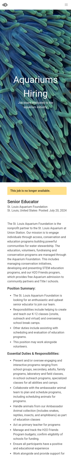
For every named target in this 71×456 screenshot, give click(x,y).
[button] (66, 5)
